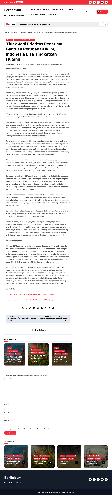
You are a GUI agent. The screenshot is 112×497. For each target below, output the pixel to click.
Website (7, 422)
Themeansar (70, 494)
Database (46, 9)
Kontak (62, 9)
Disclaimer (54, 9)
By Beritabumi (10, 67)
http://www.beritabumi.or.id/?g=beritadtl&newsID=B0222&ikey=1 (30, 302)
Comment (8, 380)
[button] (105, 24)
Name (6, 406)
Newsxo (61, 494)
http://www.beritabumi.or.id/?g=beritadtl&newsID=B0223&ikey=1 (30, 297)
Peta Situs (70, 9)
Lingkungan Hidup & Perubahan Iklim (24, 39)
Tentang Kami (51, 14)
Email (6, 414)
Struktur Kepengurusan (38, 14)
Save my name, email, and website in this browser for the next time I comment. (30, 430)
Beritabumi (13, 9)
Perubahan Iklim (58, 67)
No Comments (30, 67)
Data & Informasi (12, 352)
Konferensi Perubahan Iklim (45, 67)
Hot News (17, 355)
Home (33, 9)
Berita (39, 9)
